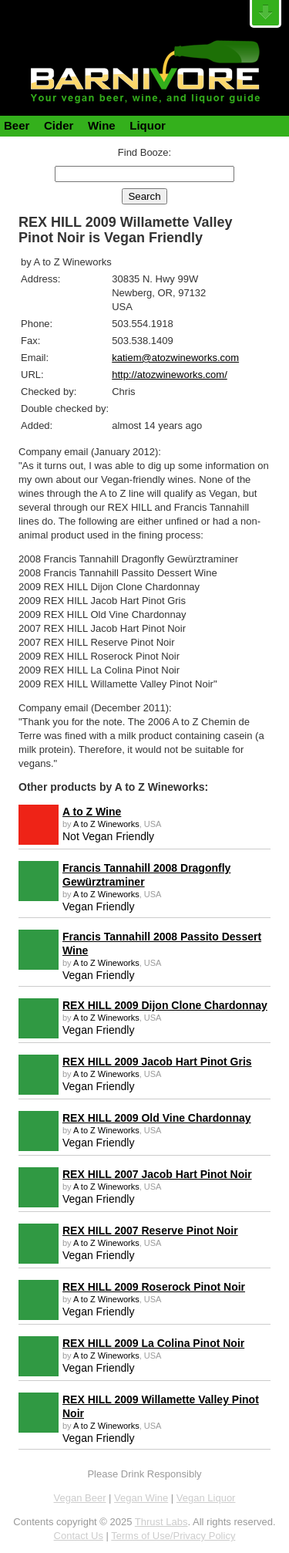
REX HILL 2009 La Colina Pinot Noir (153, 1343)
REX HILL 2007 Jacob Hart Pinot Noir (157, 1174)
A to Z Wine (91, 811)
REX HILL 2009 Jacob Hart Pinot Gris (157, 1061)
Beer (16, 125)
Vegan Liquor (206, 1498)
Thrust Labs (161, 1522)
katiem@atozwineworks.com (175, 357)
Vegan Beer (80, 1498)
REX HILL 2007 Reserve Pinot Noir (150, 1230)
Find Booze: (144, 152)
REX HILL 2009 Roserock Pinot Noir (153, 1287)
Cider (58, 125)
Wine (102, 125)
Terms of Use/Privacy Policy (173, 1535)
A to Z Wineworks (106, 824)
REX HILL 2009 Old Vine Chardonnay (156, 1118)
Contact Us (78, 1535)
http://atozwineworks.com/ (169, 374)
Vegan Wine (141, 1498)
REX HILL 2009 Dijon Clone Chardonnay (164, 1005)
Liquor (147, 125)
